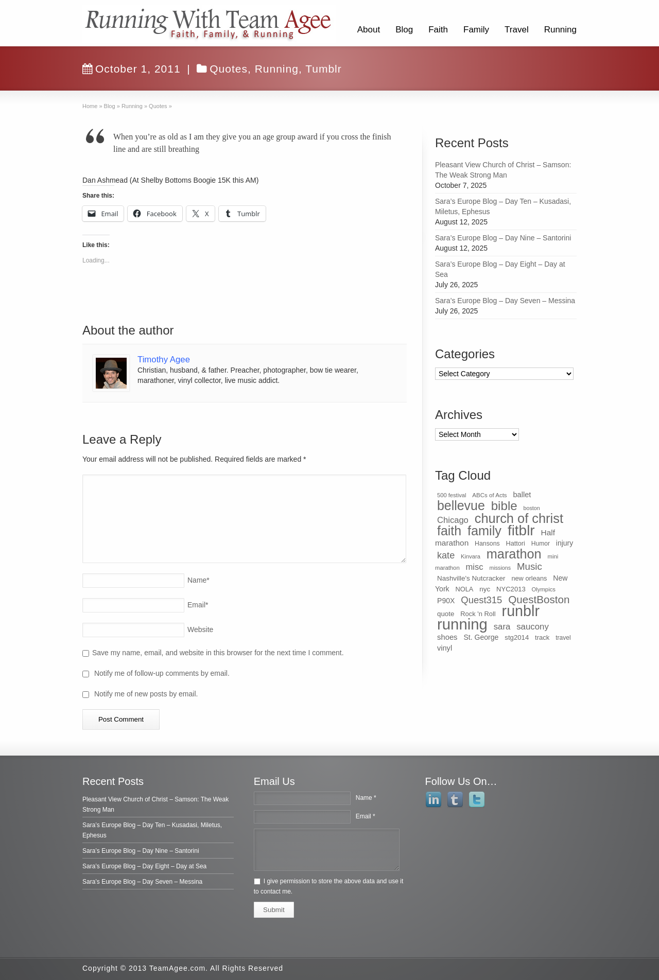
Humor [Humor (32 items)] (540, 543)
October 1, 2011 (131, 69)
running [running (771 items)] (462, 624)
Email (197, 605)
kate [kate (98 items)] (446, 555)
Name (198, 580)
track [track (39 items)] (542, 637)
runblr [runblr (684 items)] (521, 611)
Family (476, 29)
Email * (365, 816)
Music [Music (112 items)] (529, 566)
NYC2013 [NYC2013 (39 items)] (511, 589)
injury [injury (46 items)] (564, 543)
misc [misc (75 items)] (474, 567)
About (368, 29)
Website (200, 629)
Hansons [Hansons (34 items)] (487, 543)
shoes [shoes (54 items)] (447, 637)
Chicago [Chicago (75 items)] (453, 520)
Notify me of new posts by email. (146, 694)
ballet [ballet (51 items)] (522, 495)
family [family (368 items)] (484, 530)
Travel (517, 29)
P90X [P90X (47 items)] (446, 601)
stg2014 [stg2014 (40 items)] (517, 637)
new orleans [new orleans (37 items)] (529, 578)
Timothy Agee (163, 359)
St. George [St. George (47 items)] (480, 637)
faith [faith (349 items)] (449, 530)
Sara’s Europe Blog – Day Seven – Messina (505, 300)
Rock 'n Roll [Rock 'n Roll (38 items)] (478, 614)
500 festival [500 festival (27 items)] (451, 495)
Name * (366, 797)
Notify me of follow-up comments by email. (162, 673)
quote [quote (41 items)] (445, 614)
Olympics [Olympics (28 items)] (544, 589)
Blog (404, 29)
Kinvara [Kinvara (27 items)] (470, 556)
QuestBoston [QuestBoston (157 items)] (538, 599)
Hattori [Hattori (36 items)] (515, 543)
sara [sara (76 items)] (502, 627)
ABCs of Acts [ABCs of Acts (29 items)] (489, 495)
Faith (438, 29)
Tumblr (323, 69)
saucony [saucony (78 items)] (532, 627)
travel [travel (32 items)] (563, 637)
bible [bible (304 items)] (504, 506)
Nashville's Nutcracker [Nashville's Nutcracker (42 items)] (471, 578)
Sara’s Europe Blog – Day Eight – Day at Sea (144, 866)
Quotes (229, 69)
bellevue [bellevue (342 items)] (461, 505)
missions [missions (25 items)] (500, 568)
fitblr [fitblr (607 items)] (521, 530)
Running (560, 29)
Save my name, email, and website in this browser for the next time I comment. (218, 653)
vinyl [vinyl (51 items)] (444, 648)
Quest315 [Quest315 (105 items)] (481, 599)
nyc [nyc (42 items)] (484, 589)
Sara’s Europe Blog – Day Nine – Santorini (503, 238)
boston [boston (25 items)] (532, 508)
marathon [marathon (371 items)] (514, 554)
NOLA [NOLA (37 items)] (465, 589)
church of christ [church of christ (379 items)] (519, 518)
